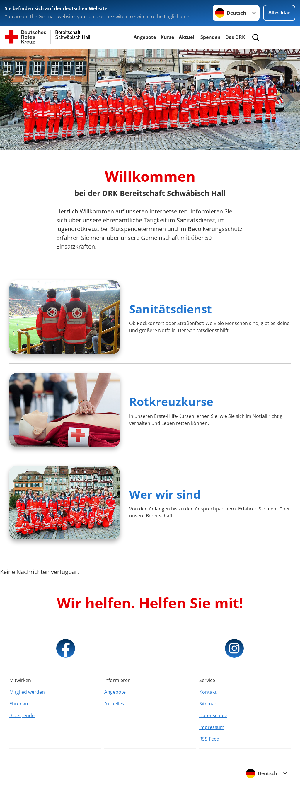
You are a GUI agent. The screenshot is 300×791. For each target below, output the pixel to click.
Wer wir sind (165, 494)
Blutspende (22, 715)
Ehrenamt (20, 704)
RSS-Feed (209, 739)
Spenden (210, 37)
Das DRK (235, 37)
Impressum (211, 727)
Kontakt (208, 692)
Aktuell (187, 37)
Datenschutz (213, 715)
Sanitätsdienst (170, 309)
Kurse (167, 37)
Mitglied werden (27, 692)
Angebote (145, 37)
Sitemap (208, 704)
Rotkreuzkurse (171, 401)
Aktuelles (114, 704)
